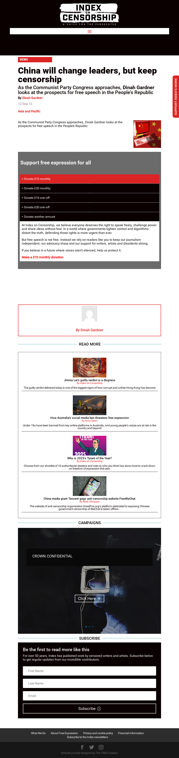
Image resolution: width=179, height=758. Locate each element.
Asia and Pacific (29, 111)
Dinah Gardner (32, 98)
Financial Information (131, 733)
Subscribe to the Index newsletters (87, 737)
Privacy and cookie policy (98, 733)
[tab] (89, 178)
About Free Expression (64, 733)
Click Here (87, 601)
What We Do (38, 733)
